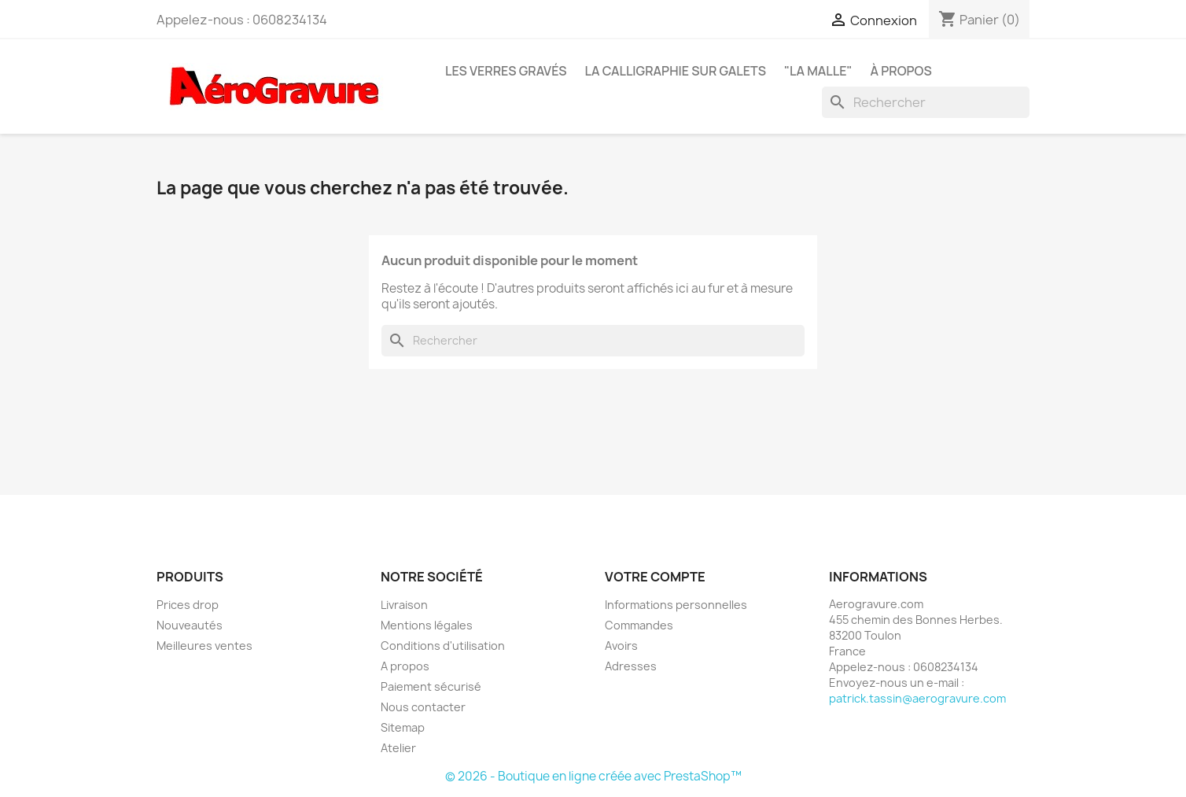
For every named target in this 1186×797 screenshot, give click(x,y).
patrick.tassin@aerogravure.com (917, 698)
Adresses (631, 666)
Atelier (398, 747)
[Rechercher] (925, 102)
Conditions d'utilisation (443, 645)
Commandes (639, 625)
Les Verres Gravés (506, 70)
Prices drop (188, 604)
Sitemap (403, 727)
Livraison (404, 604)
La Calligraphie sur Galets (675, 70)
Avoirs (621, 645)
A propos (405, 666)
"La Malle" (818, 70)
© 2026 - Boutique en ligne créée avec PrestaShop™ (593, 776)
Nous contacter (423, 706)
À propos (900, 70)
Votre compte (655, 576)
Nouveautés (190, 625)
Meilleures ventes (204, 645)
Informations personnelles (676, 604)
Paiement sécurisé (431, 686)
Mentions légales (427, 625)
